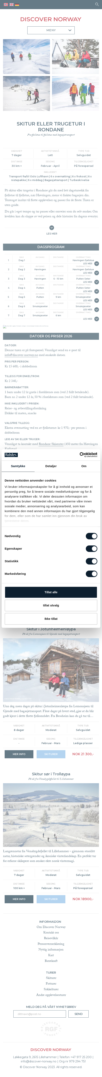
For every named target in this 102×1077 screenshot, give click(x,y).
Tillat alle (51, 592)
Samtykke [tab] (18, 466)
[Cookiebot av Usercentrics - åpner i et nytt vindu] (79, 454)
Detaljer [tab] (51, 466)
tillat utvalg (51, 605)
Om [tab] (83, 466)
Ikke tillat (51, 618)
